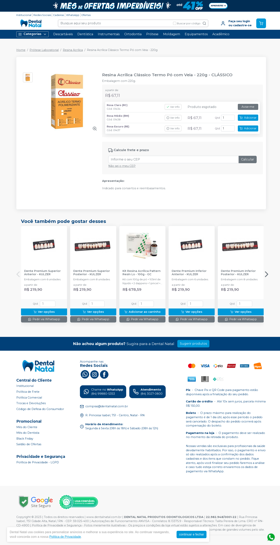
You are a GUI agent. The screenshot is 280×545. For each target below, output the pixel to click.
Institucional (23, 15)
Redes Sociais (42, 15)
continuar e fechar (191, 534)
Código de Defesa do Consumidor (40, 409)
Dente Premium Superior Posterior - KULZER (91, 272)
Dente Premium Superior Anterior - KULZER (42, 272)
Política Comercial (29, 397)
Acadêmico (220, 34)
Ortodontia (133, 34)
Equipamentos (196, 34)
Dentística (85, 34)
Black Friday (24, 438)
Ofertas (86, 15)
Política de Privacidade (65, 536)
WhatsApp (72, 15)
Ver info (173, 106)
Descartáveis (63, 34)
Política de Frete (27, 391)
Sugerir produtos (193, 343)
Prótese (152, 34)
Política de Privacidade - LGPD (37, 462)
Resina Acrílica (73, 50)
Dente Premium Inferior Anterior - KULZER (189, 272)
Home (20, 50)
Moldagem (171, 34)
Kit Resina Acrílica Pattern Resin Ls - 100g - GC (141, 272)
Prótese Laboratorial (44, 50)
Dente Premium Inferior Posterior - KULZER (238, 272)
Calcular (247, 159)
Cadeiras (58, 15)
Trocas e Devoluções (31, 403)
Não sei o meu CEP (122, 166)
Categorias (32, 34)
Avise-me (248, 107)
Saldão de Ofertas (28, 444)
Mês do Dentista (27, 433)
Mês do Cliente (26, 427)
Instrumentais (109, 34)
